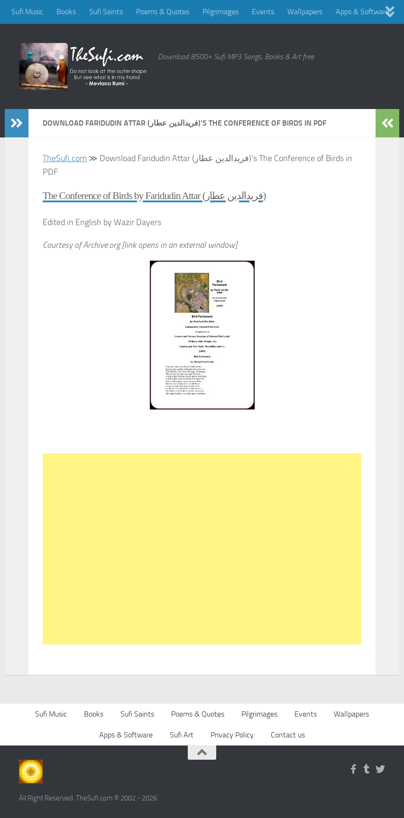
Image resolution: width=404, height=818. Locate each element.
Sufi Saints (106, 11)
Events (263, 11)
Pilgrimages (220, 11)
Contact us (288, 734)
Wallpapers (304, 11)
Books (66, 11)
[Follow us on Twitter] (380, 769)
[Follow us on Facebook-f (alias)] (353, 769)
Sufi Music (27, 11)
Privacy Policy (232, 734)
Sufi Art (181, 734)
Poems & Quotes (162, 11)
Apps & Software (362, 11)
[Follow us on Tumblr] (367, 769)
